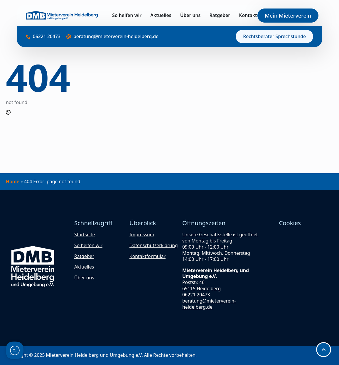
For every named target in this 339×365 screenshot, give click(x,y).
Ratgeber (219, 15)
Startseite (84, 234)
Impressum (141, 234)
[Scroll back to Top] (323, 349)
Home (12, 181)
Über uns (190, 15)
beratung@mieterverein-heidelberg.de (209, 304)
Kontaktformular (147, 256)
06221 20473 (196, 294)
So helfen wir (126, 15)
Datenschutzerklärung (153, 245)
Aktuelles (160, 15)
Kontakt (248, 15)
